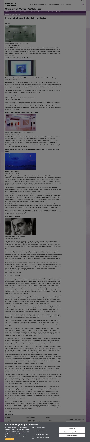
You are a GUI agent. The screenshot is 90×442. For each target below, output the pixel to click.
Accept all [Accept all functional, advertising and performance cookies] (72, 428)
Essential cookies (39, 427)
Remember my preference (72, 432)
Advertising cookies (40, 434)
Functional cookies (39, 431)
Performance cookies (40, 437)
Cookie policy (9, 439)
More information (72, 435)
